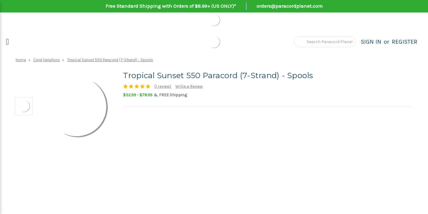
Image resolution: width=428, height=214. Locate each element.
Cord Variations (46, 60)
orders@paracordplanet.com (290, 6)
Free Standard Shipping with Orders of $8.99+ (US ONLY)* (171, 6)
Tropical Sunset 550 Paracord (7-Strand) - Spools (110, 60)
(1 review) (162, 86)
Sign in (371, 41)
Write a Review (189, 86)
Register (404, 41)
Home (21, 60)
